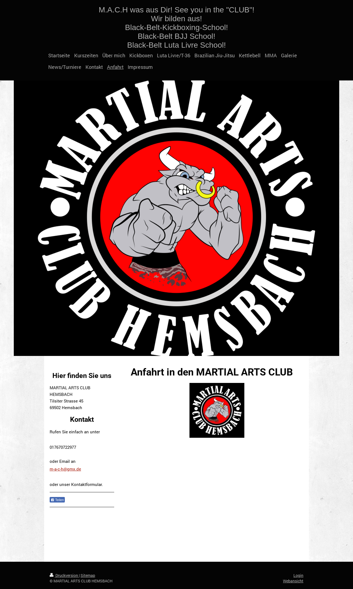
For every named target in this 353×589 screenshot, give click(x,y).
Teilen (57, 500)
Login (298, 575)
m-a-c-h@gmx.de (65, 469)
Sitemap (88, 575)
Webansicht (293, 580)
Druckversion (64, 575)
